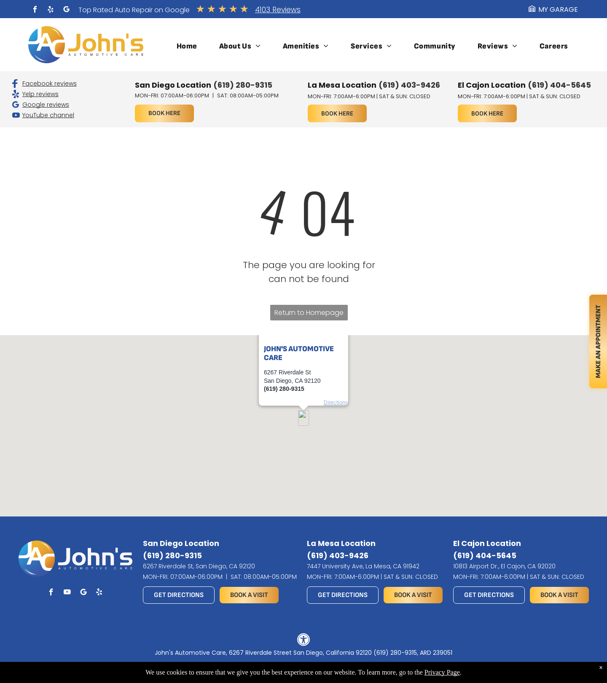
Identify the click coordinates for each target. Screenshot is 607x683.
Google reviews (45, 104)
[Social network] (66, 10)
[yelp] (50, 10)
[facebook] (35, 10)
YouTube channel (48, 115)
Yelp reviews (40, 94)
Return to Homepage (309, 312)
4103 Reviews (278, 10)
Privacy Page (442, 672)
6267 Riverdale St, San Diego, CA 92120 (199, 566)
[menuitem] (186, 46)
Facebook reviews (49, 83)
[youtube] (67, 593)
